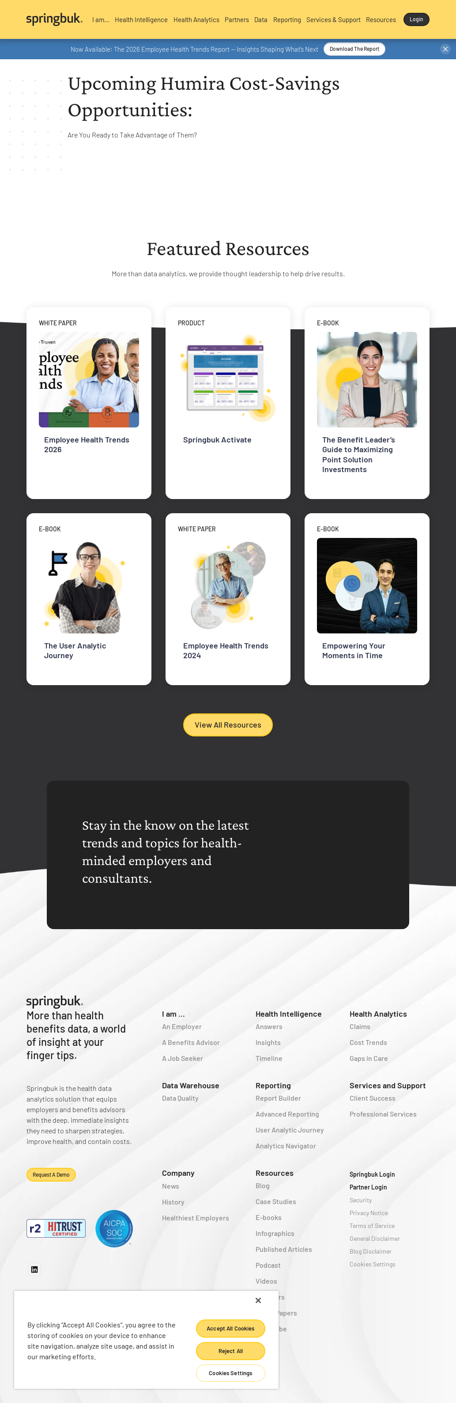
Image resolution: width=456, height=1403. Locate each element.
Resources (275, 1173)
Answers (269, 1026)
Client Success (373, 1098)
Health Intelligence (289, 1013)
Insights (268, 1042)
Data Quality (180, 1098)
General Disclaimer (375, 1238)
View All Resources (228, 724)
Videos (266, 1281)
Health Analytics (378, 1013)
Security (361, 1200)
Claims (360, 1026)
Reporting (273, 1085)
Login (416, 19)
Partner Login (368, 1187)
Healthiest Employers (195, 1217)
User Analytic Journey (290, 1129)
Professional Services (383, 1113)
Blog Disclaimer (371, 1251)
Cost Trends (368, 1042)
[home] (54, 19)
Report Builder (278, 1098)
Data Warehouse (190, 1085)
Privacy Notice (369, 1212)
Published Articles (284, 1249)
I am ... (173, 1013)
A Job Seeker (182, 1058)
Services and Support (388, 1085)
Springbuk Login (372, 1174)
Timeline (269, 1058)
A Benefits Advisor (191, 1042)
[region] (146, 1340)
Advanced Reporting (287, 1113)
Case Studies (276, 1201)
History (173, 1201)
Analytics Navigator (286, 1145)
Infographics (275, 1233)
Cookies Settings (373, 1264)
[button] (101, 19)
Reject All (231, 1350)
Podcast (268, 1265)
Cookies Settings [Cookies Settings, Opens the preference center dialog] (230, 1372)
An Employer (182, 1026)
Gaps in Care (369, 1058)
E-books (269, 1217)
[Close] (258, 1300)
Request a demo (51, 1174)
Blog (263, 1185)
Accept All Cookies (230, 1328)
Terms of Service (372, 1225)
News (170, 1186)
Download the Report (354, 49)
